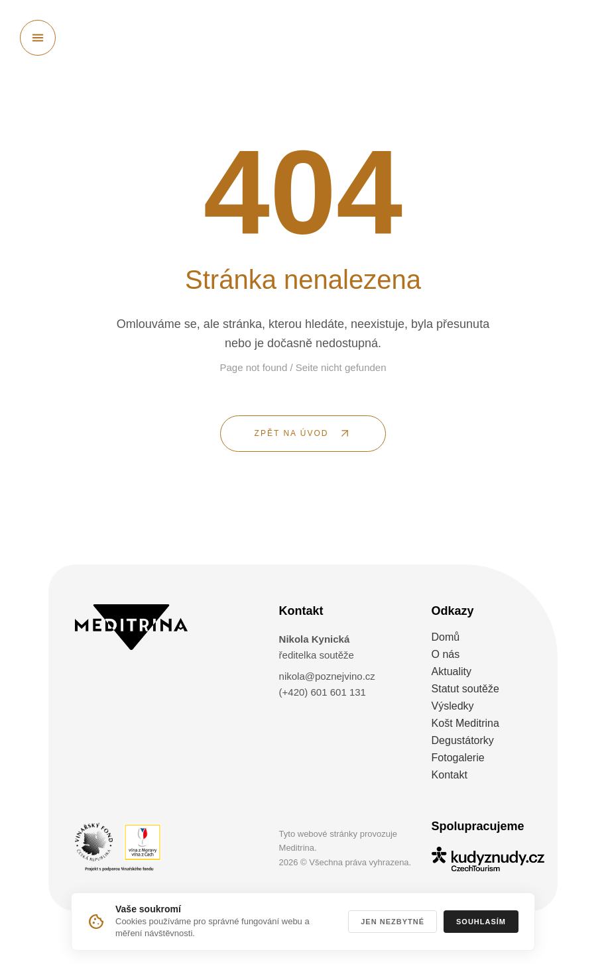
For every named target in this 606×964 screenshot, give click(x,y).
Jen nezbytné (392, 922)
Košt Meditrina (465, 723)
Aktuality (451, 671)
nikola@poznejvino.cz (327, 676)
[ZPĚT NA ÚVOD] (303, 433)
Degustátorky (463, 740)
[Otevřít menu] (38, 38)
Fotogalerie (458, 757)
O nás (446, 654)
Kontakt (449, 774)
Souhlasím (481, 922)
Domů (446, 637)
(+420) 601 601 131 (322, 692)
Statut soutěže (465, 688)
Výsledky (453, 706)
